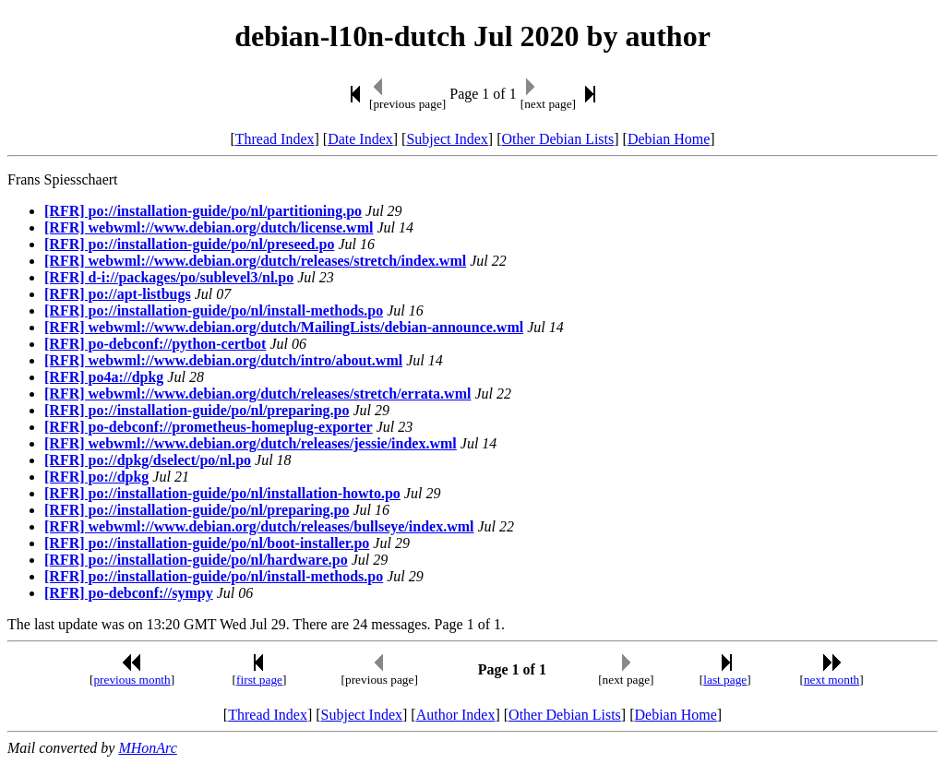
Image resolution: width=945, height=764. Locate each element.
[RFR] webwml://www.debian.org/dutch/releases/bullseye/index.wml (258, 526)
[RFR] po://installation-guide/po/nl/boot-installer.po (206, 543)
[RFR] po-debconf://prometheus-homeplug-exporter (208, 427)
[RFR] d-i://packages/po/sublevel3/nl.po (168, 277)
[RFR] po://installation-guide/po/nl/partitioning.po (203, 211)
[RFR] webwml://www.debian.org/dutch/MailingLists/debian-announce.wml (283, 327)
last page (725, 679)
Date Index (360, 139)
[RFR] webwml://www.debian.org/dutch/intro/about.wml (223, 360)
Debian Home (669, 139)
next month (831, 679)
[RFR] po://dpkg (96, 476)
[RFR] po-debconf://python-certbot (155, 344)
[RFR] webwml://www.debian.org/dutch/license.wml (208, 227)
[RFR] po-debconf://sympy (128, 593)
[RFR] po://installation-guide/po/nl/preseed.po (189, 244)
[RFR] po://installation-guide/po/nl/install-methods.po (213, 310)
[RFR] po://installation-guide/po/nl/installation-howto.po (222, 493)
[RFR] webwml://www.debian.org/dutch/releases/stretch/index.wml (255, 261)
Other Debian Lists (558, 139)
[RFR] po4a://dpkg (103, 377)
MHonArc (147, 748)
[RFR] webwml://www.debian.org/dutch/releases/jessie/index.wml (250, 443)
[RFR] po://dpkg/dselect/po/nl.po (147, 460)
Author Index (456, 714)
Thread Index (275, 139)
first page (259, 679)
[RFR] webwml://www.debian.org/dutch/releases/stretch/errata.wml (257, 393)
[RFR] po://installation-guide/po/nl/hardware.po (196, 559)
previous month (131, 679)
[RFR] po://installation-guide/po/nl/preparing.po (196, 410)
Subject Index (446, 139)
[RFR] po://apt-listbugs (117, 294)
